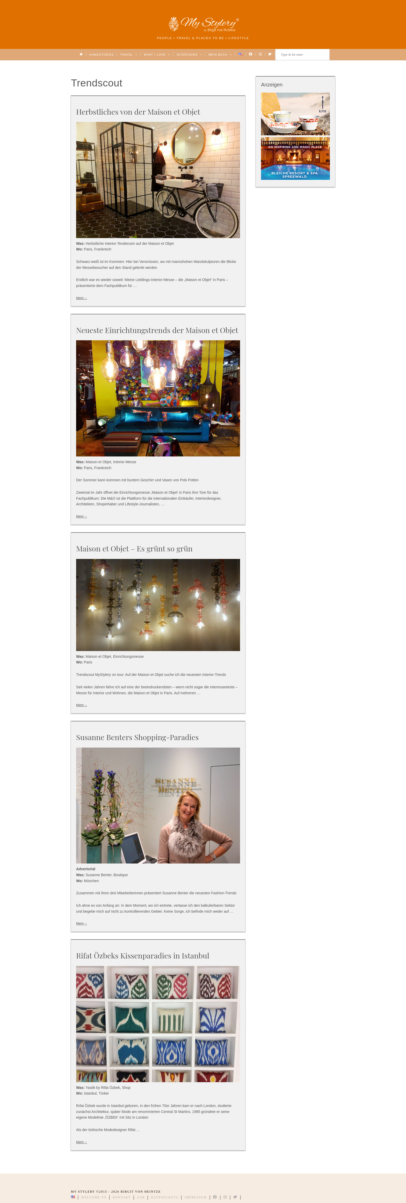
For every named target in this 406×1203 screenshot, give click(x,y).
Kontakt (122, 1197)
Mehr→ (81, 298)
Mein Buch (220, 54)
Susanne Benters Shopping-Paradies (137, 737)
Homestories (101, 54)
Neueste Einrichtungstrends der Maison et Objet (157, 330)
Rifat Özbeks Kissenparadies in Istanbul (142, 955)
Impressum (196, 1197)
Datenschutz (164, 1197)
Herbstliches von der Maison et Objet (138, 111)
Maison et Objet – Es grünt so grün (134, 548)
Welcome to (93, 1197)
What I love (157, 54)
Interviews (189, 54)
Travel (128, 54)
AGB (141, 1197)
